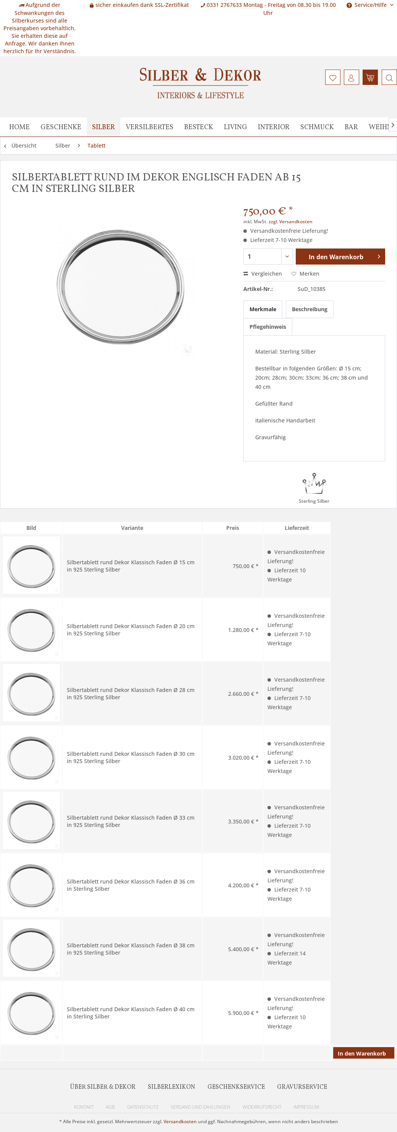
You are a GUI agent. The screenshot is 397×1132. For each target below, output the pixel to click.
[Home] (19, 126)
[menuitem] (388, 77)
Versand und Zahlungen (200, 1107)
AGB (110, 1107)
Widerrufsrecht (262, 1107)
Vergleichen (262, 273)
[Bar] (351, 126)
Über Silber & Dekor (103, 1087)
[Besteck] (199, 126)
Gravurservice (302, 1087)
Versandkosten (180, 1121)
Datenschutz (143, 1107)
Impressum (306, 1107)
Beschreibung (309, 309)
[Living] (236, 126)
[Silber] (103, 126)
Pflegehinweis (268, 326)
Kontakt (84, 1107)
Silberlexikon (171, 1087)
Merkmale (263, 309)
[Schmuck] (317, 126)
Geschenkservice (236, 1087)
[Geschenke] (61, 126)
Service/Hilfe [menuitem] (367, 4)
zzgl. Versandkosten (291, 221)
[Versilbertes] (149, 126)
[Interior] (274, 126)
